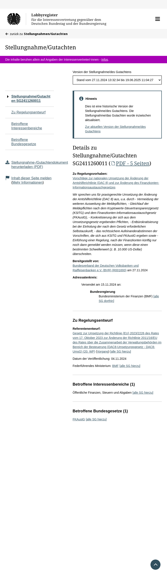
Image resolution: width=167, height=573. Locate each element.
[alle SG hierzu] (120, 351)
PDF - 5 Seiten (129, 163)
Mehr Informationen (27, 182)
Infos (104, 59)
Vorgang (102, 351)
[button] (157, 19)
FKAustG (79, 419)
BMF (115, 366)
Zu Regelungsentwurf (28, 112)
